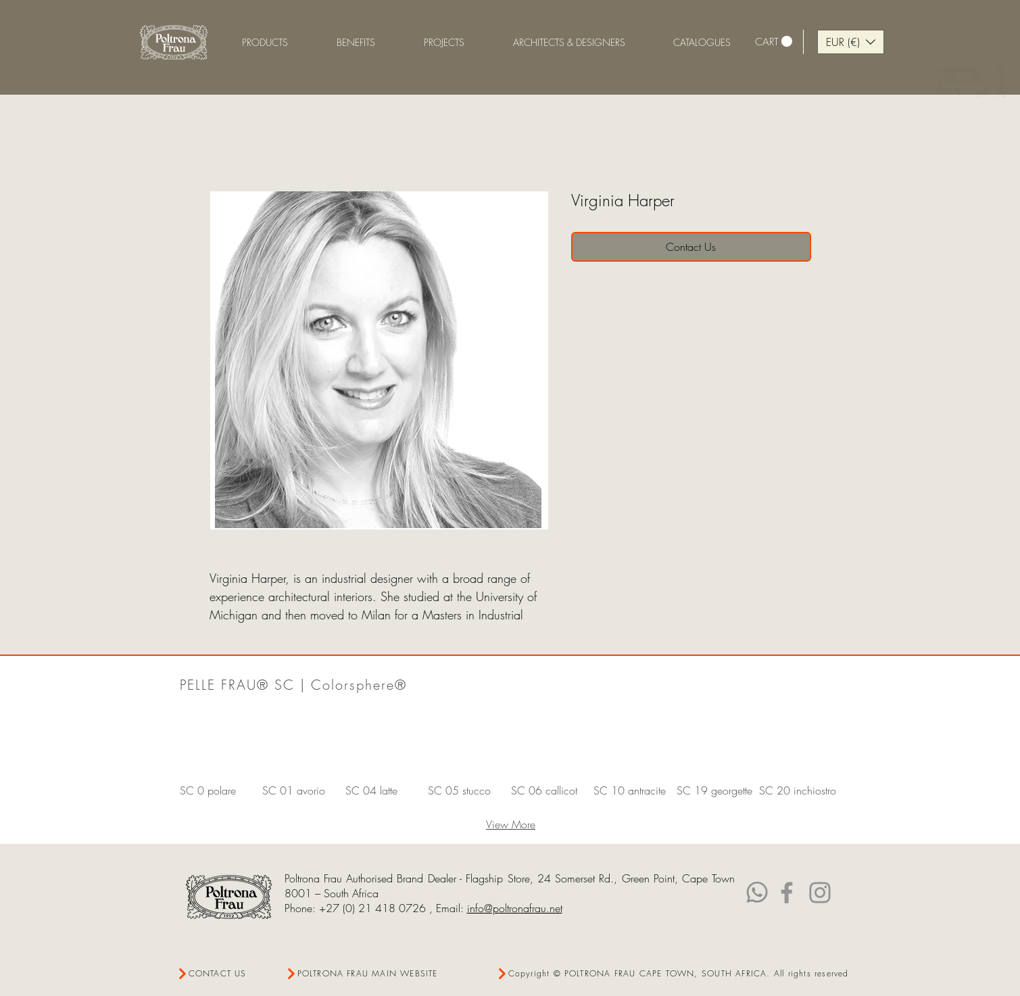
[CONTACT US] (225, 973)
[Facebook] (787, 892)
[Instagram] (820, 892)
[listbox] (850, 42)
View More (510, 824)
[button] (355, 42)
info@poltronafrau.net (514, 908)
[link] (773, 41)
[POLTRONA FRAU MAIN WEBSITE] (365, 973)
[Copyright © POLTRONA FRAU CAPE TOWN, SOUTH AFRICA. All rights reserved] (673, 973)
